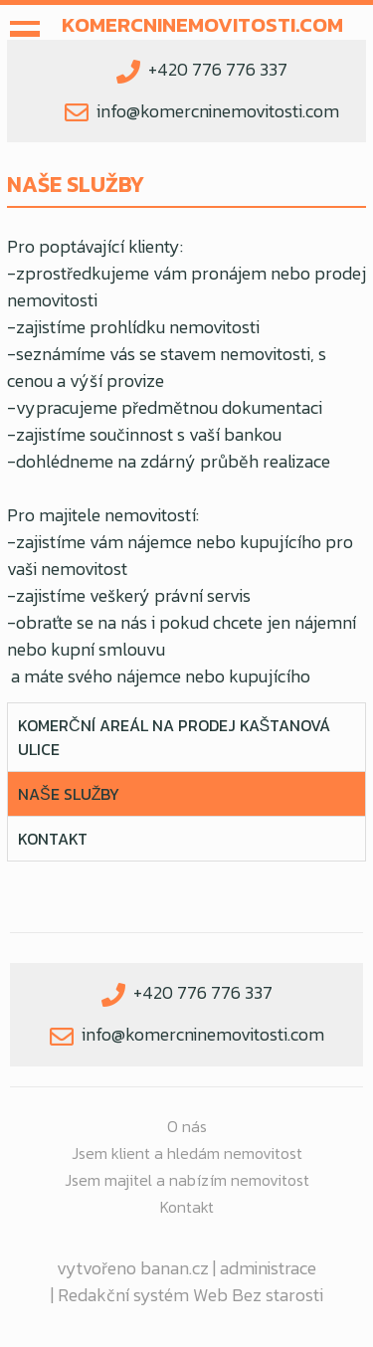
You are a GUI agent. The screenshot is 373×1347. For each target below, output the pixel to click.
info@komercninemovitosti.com (217, 110)
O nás (187, 1126)
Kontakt (53, 839)
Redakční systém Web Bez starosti (190, 1294)
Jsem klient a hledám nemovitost (187, 1153)
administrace (268, 1267)
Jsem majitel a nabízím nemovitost (187, 1180)
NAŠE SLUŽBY (68, 794)
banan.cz (174, 1267)
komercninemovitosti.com (202, 24)
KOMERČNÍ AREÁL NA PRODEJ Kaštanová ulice (174, 737)
